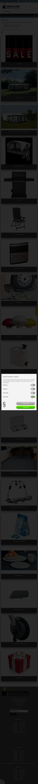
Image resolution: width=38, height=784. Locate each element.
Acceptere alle (26, 407)
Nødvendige (5, 396)
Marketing (5, 385)
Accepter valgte (25, 403)
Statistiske (5, 389)
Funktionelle (5, 392)
